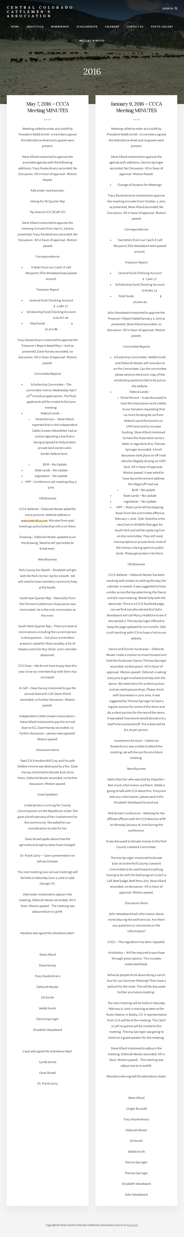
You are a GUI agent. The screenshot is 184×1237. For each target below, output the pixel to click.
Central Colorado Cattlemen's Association (40, 11)
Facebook (132, 1225)
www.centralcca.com (34, 520)
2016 (47, 119)
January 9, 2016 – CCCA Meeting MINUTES (136, 106)
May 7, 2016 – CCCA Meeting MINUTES (48, 106)
